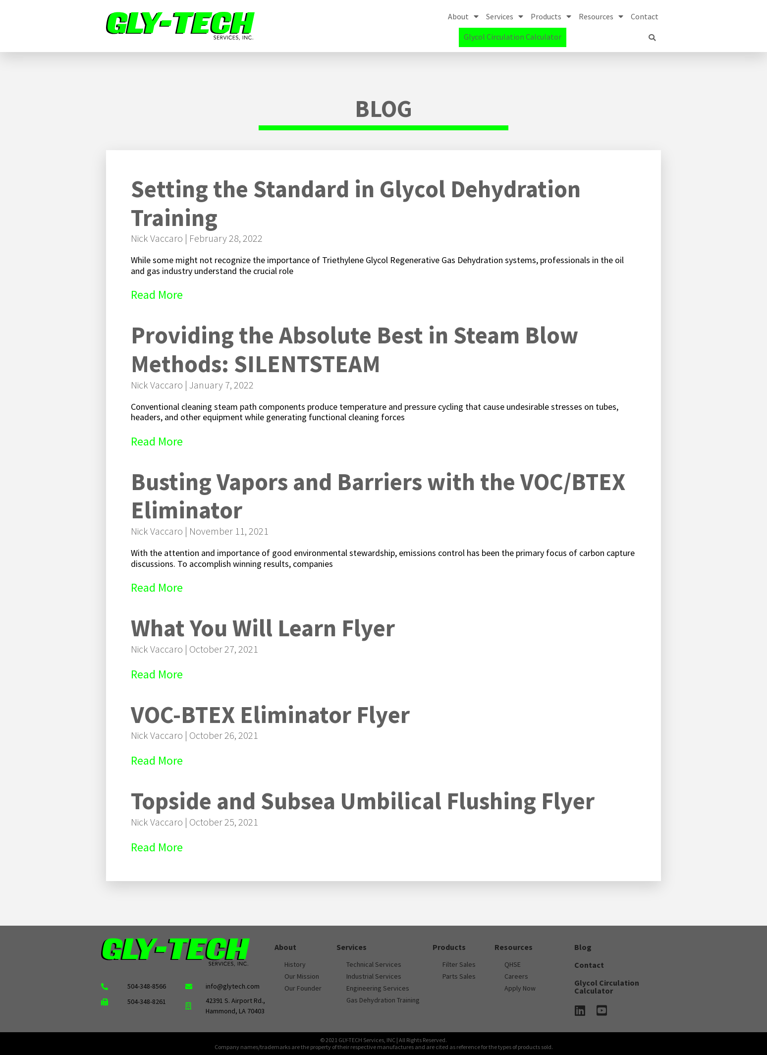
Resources (601, 16)
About (463, 16)
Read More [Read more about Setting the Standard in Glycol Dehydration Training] (157, 294)
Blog (583, 947)
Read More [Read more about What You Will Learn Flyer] (157, 674)
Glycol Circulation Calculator (512, 37)
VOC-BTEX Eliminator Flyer (270, 714)
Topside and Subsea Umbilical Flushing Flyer (363, 801)
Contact (644, 16)
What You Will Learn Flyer (263, 628)
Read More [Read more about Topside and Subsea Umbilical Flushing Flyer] (157, 847)
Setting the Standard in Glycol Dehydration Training (356, 203)
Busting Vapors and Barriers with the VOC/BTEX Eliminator (378, 496)
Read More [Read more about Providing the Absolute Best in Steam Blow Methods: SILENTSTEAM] (157, 441)
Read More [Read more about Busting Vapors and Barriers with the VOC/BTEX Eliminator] (157, 587)
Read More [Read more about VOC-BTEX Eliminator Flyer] (157, 760)
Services (504, 16)
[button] (652, 38)
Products (551, 16)
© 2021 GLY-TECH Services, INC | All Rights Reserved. (383, 1040)
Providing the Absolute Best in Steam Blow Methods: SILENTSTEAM (354, 349)
